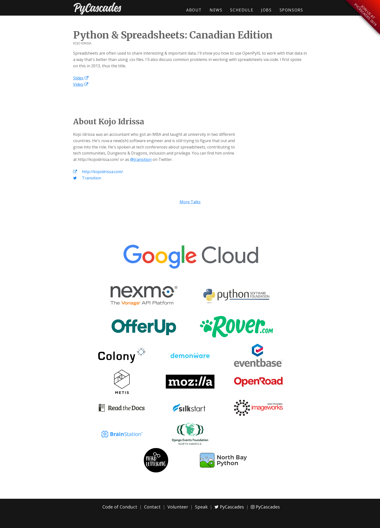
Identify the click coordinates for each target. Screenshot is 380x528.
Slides (78, 78)
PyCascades (229, 507)
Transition (87, 178)
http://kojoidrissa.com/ (98, 171)
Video (78, 84)
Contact (152, 507)
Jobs (266, 10)
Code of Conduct (119, 507)
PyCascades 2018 (97, 8)
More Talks (190, 202)
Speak (201, 507)
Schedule (241, 10)
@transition (141, 159)
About (194, 10)
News (216, 10)
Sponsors (291, 10)
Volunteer (177, 507)
